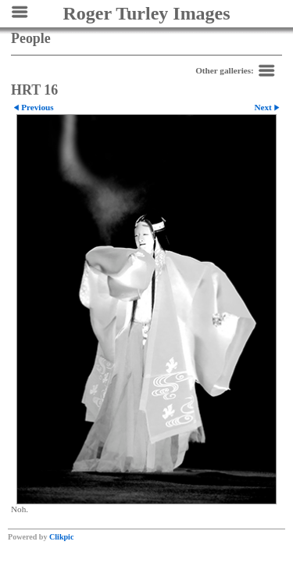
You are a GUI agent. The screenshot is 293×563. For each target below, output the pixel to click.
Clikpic (61, 537)
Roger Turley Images (146, 13)
